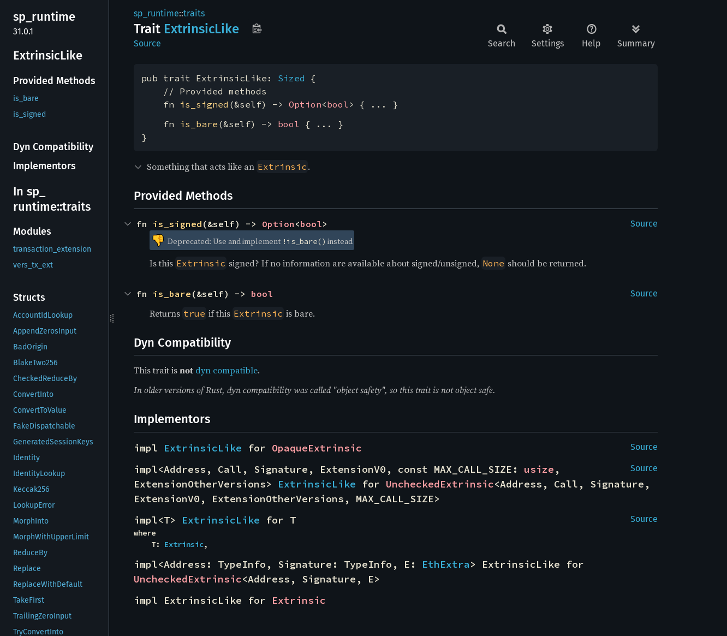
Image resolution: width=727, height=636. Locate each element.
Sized (291, 78)
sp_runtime (156, 13)
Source (147, 43)
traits (194, 13)
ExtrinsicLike (203, 448)
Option (305, 104)
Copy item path (257, 28)
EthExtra (446, 564)
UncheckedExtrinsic (440, 484)
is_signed (204, 104)
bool (338, 104)
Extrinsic (184, 544)
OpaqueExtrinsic (317, 448)
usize (539, 469)
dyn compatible (226, 370)
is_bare (199, 123)
